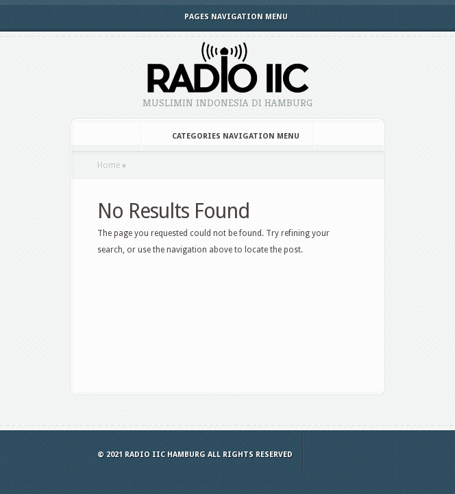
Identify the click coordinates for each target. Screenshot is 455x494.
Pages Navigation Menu (227, 16)
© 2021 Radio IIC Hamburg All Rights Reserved (195, 454)
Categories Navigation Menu (226, 136)
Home (108, 165)
